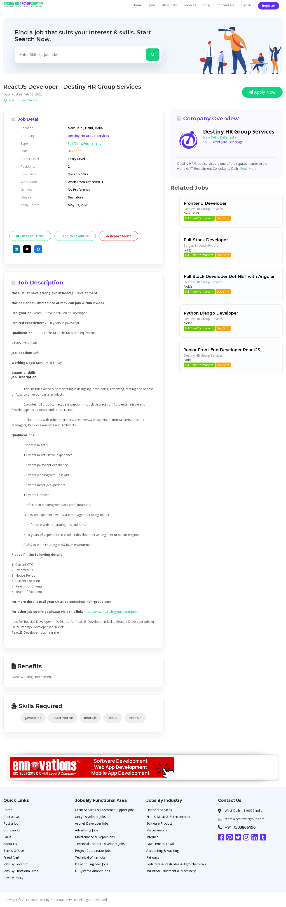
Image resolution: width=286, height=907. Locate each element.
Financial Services (159, 810)
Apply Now (262, 92)
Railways (152, 857)
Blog (206, 5)
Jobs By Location (15, 864)
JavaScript (33, 718)
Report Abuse (118, 236)
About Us (169, 5)
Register (268, 5)
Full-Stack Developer (206, 239)
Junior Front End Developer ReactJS (222, 349)
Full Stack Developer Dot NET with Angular (229, 276)
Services (189, 5)
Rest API (135, 718)
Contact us (225, 5)
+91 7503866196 (240, 827)
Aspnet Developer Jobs (91, 823)
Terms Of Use (13, 850)
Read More (248, 168)
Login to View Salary (20, 100)
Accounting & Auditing (162, 850)
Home (137, 5)
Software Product (159, 823)
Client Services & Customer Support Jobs (104, 810)
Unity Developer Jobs (90, 816)
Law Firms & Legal (160, 844)
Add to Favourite (75, 236)
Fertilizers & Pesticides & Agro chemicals (176, 864)
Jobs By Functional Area (20, 871)
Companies (11, 830)
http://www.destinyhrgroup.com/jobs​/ (111, 611)
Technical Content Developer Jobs (100, 844)
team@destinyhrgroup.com (245, 819)
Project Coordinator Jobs (93, 850)
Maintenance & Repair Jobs (95, 837)
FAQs (7, 837)
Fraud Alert (11, 857)
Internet (152, 837)
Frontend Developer (205, 203)
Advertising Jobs (86, 830)
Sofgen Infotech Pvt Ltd (201, 245)
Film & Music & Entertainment (168, 816)
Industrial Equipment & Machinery (171, 871)
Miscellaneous (156, 830)
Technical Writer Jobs (90, 857)
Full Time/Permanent (199, 218)
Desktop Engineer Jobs (91, 864)
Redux (112, 718)
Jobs (152, 5)
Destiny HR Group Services (88, 135)
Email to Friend (30, 236)
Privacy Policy (13, 878)
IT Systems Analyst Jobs (92, 871)
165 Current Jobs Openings (222, 142)
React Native (62, 718)
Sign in (246, 5)
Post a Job (11, 823)
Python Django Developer (211, 313)
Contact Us (11, 816)
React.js (90, 718)
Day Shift (223, 218)
